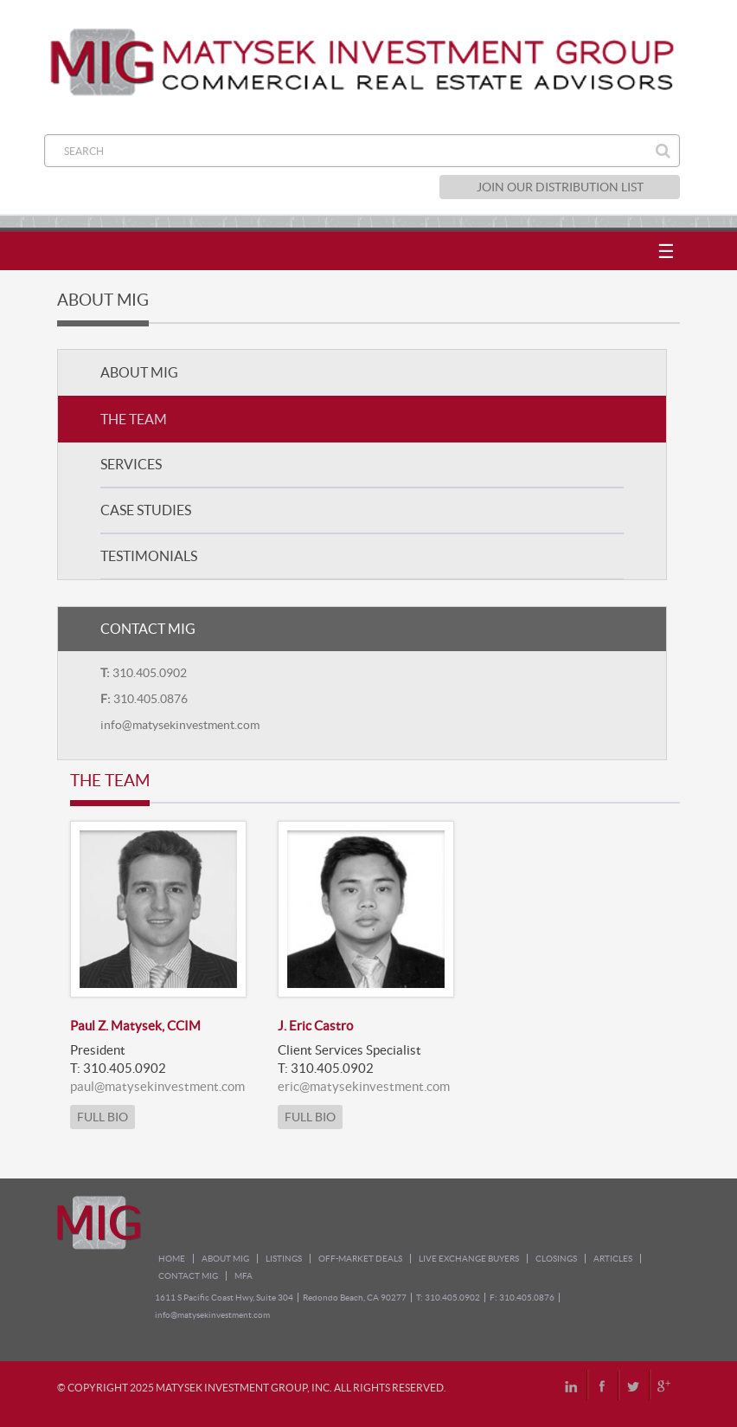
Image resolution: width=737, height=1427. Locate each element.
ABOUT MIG (139, 372)
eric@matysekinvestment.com (364, 1086)
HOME (171, 1258)
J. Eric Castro (315, 1025)
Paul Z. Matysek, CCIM (135, 1025)
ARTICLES (612, 1258)
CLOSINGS (556, 1258)
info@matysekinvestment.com (180, 725)
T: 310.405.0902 (448, 1297)
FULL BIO (102, 1117)
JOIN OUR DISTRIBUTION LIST (560, 187)
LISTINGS (284, 1258)
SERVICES (131, 464)
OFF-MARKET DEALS (360, 1258)
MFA (243, 1276)
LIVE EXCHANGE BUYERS (469, 1258)
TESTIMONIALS (148, 556)
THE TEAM (133, 419)
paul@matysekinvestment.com (157, 1086)
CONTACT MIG (188, 1276)
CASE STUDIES (145, 510)
